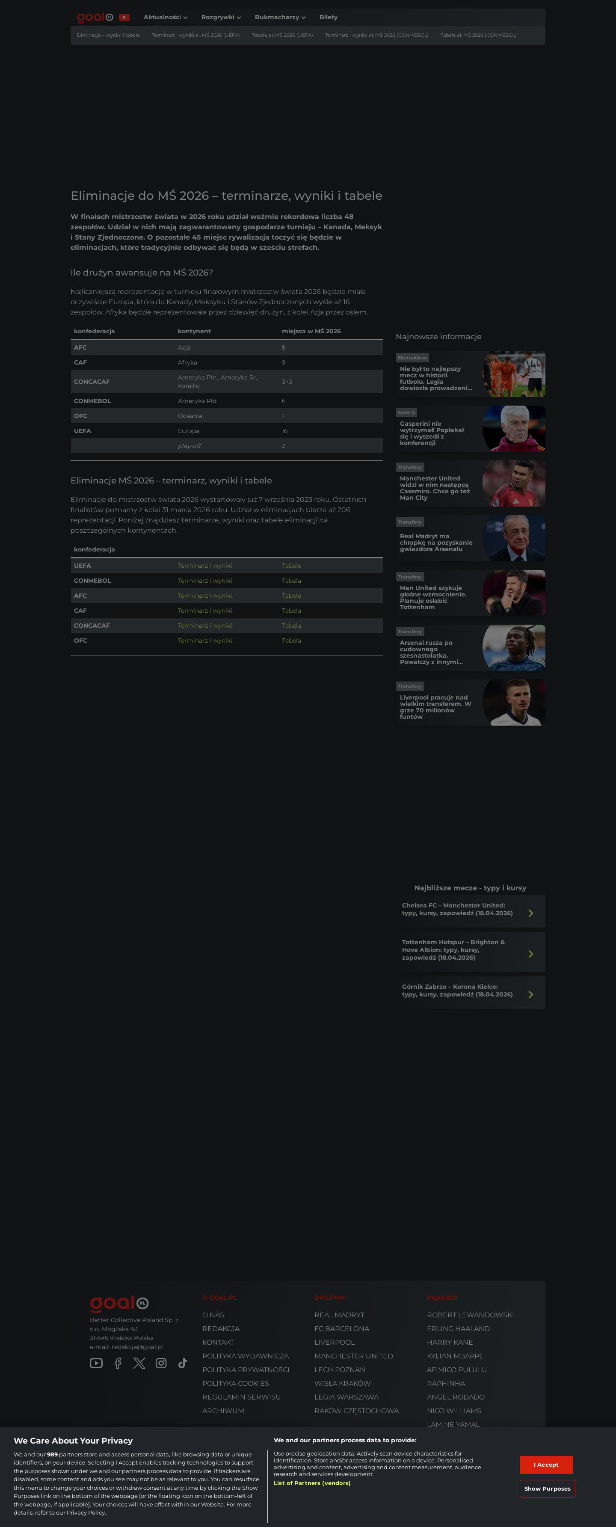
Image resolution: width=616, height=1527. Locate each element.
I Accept (546, 1464)
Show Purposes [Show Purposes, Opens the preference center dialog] (547, 1488)
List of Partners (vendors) (312, 1483)
